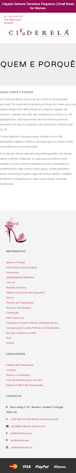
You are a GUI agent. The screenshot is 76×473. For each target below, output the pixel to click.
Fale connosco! (15, 317)
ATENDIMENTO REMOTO (20, 277)
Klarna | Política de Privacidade (24, 385)
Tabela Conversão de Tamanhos (25, 292)
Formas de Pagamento (20, 302)
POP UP (10, 282)
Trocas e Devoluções (18, 307)
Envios (10, 297)
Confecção (12, 312)
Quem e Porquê (15, 262)
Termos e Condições (18, 374)
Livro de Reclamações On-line (24, 380)
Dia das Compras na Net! (21, 332)
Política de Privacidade (19, 364)
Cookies (11, 369)
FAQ (8, 337)
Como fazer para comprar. (21, 267)
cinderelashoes (20, 440)
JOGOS (10, 342)
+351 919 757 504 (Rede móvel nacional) (13, 19)
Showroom (12, 272)
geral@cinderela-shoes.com (28, 426)
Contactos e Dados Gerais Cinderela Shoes (32, 322)
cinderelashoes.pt (21, 433)
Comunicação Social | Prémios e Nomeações (33, 327)
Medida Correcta (16, 287)
